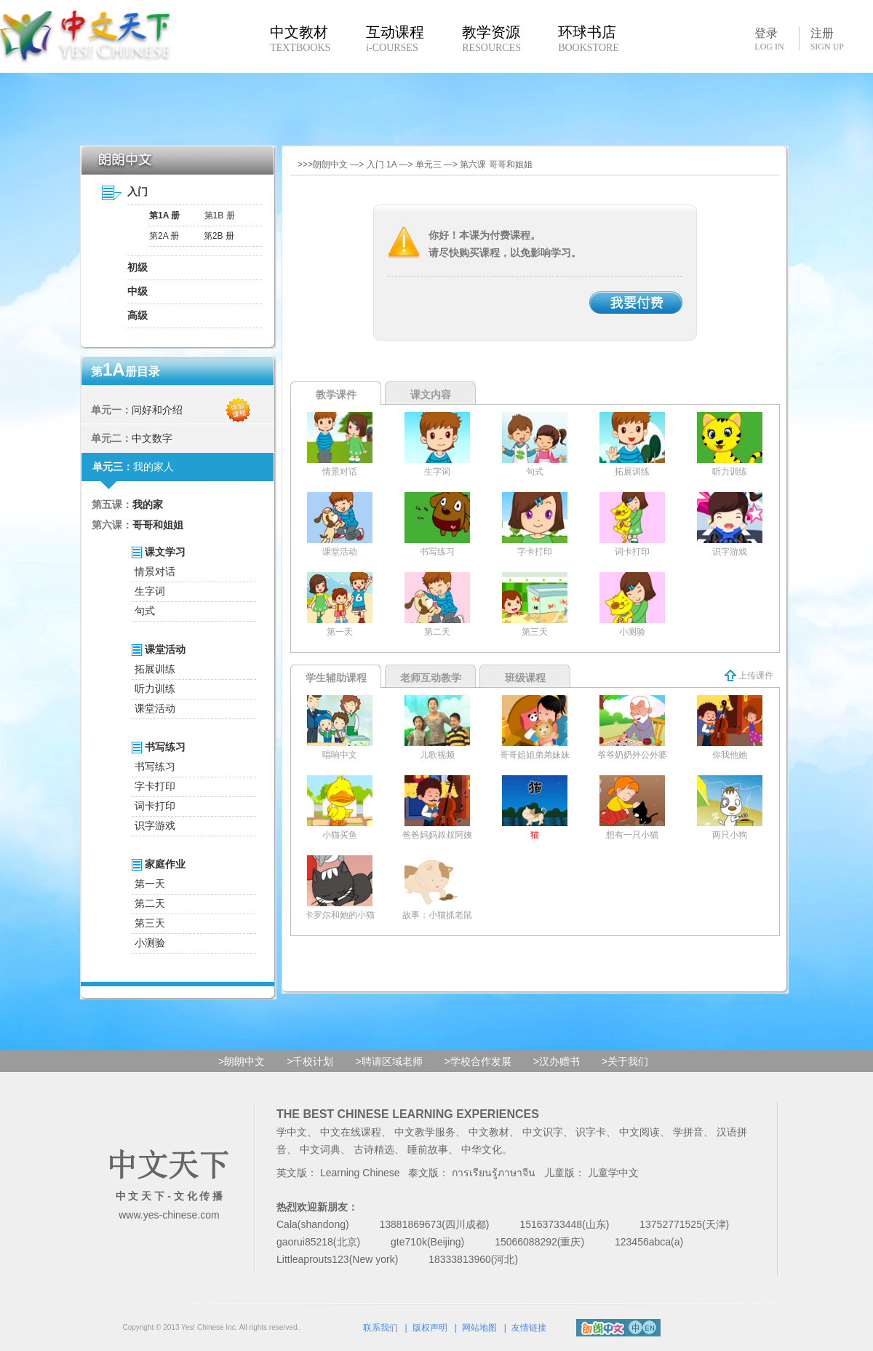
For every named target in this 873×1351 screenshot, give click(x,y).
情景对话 (155, 571)
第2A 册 (164, 236)
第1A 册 (164, 215)
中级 (137, 291)
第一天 (150, 884)
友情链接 (528, 1328)
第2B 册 (219, 236)
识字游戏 (155, 825)
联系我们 (380, 1328)
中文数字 (152, 438)
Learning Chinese (360, 1172)
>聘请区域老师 (388, 1061)
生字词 (150, 591)
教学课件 (336, 394)
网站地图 (479, 1328)
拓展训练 (155, 669)
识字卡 (590, 1132)
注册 (827, 39)
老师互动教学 (430, 678)
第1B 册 (219, 215)
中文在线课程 (350, 1132)
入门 (137, 191)
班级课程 (525, 678)
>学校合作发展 (478, 1061)
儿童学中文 (613, 1172)
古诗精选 (374, 1149)
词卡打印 (155, 806)
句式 (145, 611)
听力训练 (155, 688)
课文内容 (430, 394)
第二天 (150, 903)
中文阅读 (639, 1132)
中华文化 (481, 1149)
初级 (137, 267)
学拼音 (688, 1132)
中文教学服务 (424, 1132)
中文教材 (489, 1132)
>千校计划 (310, 1061)
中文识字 (542, 1132)
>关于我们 (625, 1061)
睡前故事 (427, 1149)
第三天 (150, 923)
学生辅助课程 (336, 678)
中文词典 (320, 1149)
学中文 (291, 1132)
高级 (137, 315)
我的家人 (153, 466)
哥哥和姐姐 (157, 525)
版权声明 (429, 1328)
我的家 (147, 504)
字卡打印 (155, 786)
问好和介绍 (157, 410)
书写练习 (155, 766)
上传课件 (749, 675)
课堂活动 (155, 708)
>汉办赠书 (556, 1061)
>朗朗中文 (241, 1061)
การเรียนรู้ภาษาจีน (493, 1172)
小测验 (150, 942)
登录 (769, 38)
